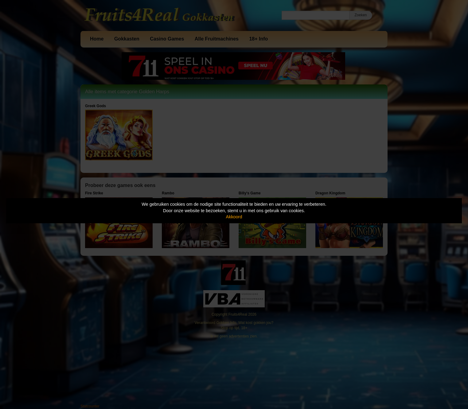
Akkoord (234, 216)
